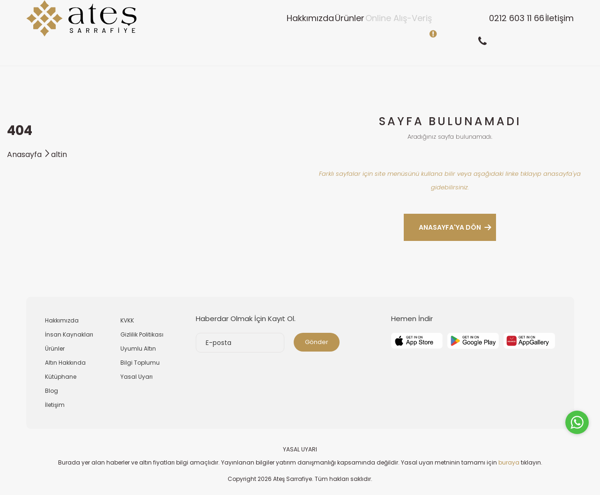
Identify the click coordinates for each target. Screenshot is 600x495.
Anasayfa (29, 154)
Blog (51, 391)
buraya (508, 462)
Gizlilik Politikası (141, 334)
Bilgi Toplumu (140, 363)
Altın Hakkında (65, 363)
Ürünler (297, 32)
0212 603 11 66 (494, 32)
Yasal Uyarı (136, 377)
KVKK (127, 320)
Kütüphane (60, 377)
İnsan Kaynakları (69, 334)
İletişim (552, 32)
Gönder (316, 342)
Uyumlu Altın (138, 348)
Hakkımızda (243, 32)
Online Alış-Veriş (361, 32)
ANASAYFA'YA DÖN (450, 227)
